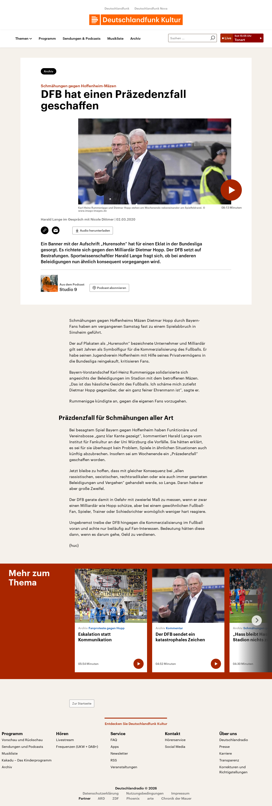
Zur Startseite (81, 703)
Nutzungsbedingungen (145, 793)
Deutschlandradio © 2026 (136, 788)
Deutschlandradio (233, 740)
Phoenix (133, 798)
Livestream (65, 740)
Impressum (180, 793)
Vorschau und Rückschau (22, 740)
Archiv (135, 38)
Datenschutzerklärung (101, 793)
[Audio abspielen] (231, 190)
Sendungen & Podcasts (82, 38)
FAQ (113, 740)
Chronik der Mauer (176, 798)
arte (150, 798)
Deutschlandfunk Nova (151, 8)
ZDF (115, 798)
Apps (114, 746)
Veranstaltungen (123, 767)
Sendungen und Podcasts (22, 746)
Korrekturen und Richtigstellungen (233, 769)
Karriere (225, 753)
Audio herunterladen (95, 230)
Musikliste (115, 38)
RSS (113, 760)
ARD (101, 798)
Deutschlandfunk (117, 8)
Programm (47, 38)
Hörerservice (175, 740)
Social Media (175, 746)
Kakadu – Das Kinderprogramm (27, 760)
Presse (224, 746)
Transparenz (229, 760)
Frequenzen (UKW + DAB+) (77, 746)
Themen (21, 38)
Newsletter (119, 753)
